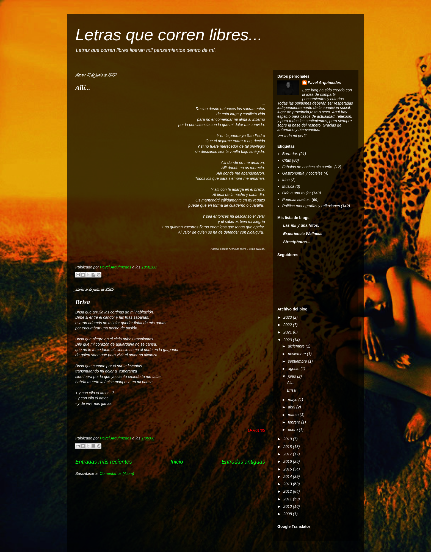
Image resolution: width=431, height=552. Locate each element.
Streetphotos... (296, 242)
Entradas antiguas (243, 462)
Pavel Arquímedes (324, 82)
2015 (288, 469)
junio (292, 376)
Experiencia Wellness (302, 233)
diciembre (297, 346)
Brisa (82, 302)
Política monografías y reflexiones (311, 206)
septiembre (298, 361)
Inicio (176, 462)
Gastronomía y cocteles (302, 173)
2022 (288, 325)
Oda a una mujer (296, 193)
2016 (288, 461)
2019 (288, 439)
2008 (288, 514)
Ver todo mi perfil (291, 136)
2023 (288, 317)
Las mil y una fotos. (301, 225)
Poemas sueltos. (296, 199)
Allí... (82, 87)
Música (288, 186)
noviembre (297, 354)
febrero (294, 422)
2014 (288, 476)
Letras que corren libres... (168, 35)
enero (293, 429)
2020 (288, 340)
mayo (293, 399)
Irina (286, 180)
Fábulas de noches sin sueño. (307, 167)
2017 (288, 454)
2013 (288, 484)
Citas (286, 160)
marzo (294, 415)
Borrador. (290, 154)
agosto (294, 368)
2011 (288, 499)
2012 (288, 491)
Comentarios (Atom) (117, 473)
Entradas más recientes (103, 462)
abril (292, 407)
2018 (288, 446)
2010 (288, 506)
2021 (288, 332)
